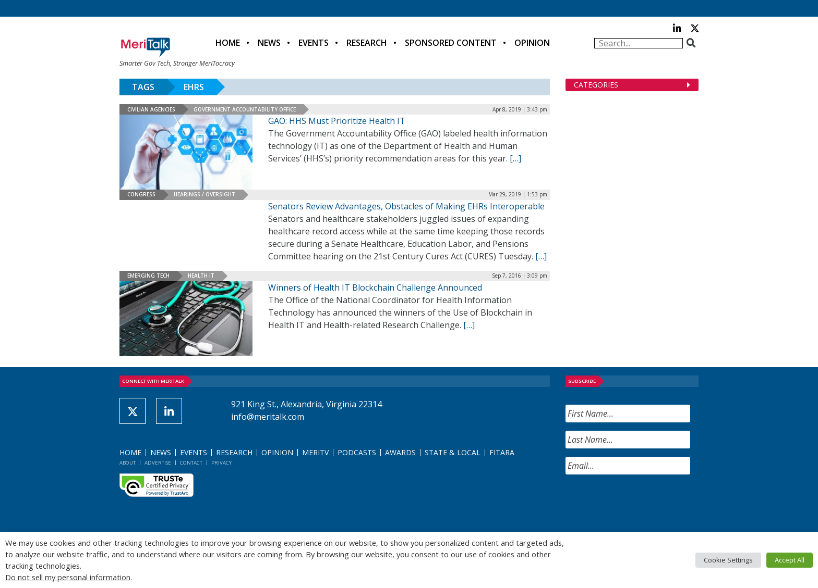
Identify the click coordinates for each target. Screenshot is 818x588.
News (269, 42)
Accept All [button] (789, 560)
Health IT (201, 275)
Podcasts (357, 452)
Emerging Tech (148, 275)
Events (313, 42)
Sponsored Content (451, 42)
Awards (400, 452)
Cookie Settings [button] (728, 560)
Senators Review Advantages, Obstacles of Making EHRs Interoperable (406, 206)
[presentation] (645, 503)
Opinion (532, 42)
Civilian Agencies (151, 109)
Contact (191, 462)
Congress (141, 194)
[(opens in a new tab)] (185, 318)
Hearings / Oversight (204, 194)
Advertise (158, 462)
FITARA (501, 452)
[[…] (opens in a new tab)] (469, 325)
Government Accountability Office (245, 109)
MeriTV (315, 452)
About (127, 462)
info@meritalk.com (267, 416)
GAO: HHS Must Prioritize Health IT (336, 121)
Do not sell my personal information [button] (67, 577)
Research (366, 42)
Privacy (221, 462)
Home (227, 42)
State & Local (452, 452)
